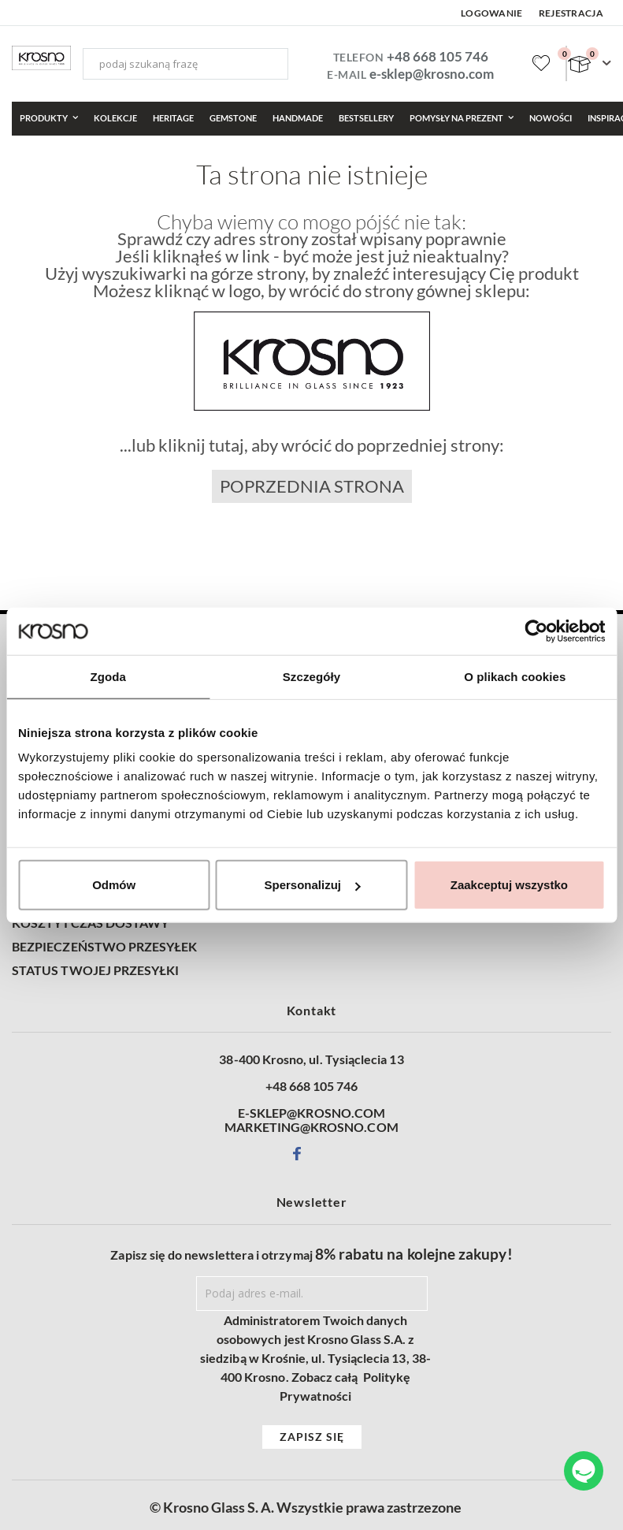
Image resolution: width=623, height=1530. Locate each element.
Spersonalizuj (312, 885)
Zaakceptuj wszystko (509, 885)
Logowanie (492, 13)
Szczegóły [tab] (311, 676)
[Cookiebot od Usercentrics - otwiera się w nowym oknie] (536, 630)
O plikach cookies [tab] (515, 676)
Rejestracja (571, 13)
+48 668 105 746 (437, 56)
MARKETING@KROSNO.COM (311, 1127)
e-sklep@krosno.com (431, 73)
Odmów (113, 885)
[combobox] (185, 64)
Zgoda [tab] (108, 676)
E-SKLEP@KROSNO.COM (311, 1113)
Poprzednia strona (312, 486)
